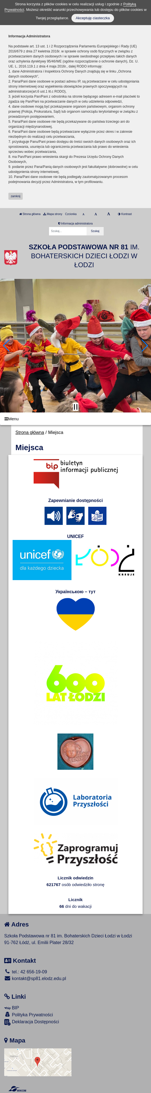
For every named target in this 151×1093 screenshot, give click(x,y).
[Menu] (75, 418)
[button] (6, 345)
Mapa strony (52, 214)
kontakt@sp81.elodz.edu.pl (35, 978)
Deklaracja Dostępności (31, 1022)
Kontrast (125, 214)
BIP (11, 1007)
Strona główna (30, 214)
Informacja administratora (75, 223)
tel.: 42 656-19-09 (25, 971)
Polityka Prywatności (28, 1014)
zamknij (15, 196)
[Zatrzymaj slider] (75, 407)
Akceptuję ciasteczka (93, 18)
